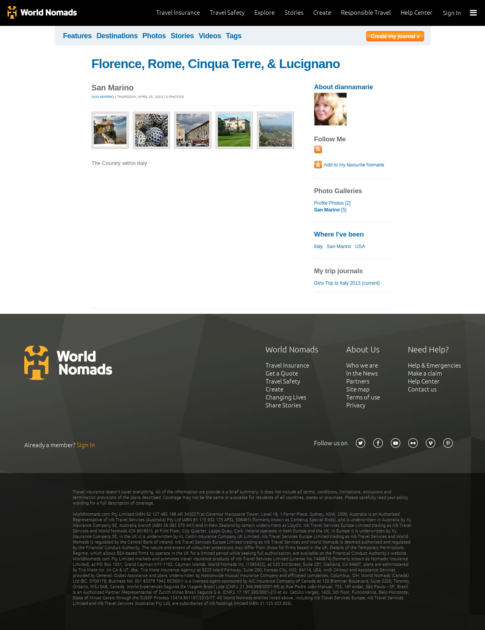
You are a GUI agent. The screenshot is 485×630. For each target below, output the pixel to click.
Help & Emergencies (434, 365)
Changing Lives (286, 397)
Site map (358, 389)
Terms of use (363, 397)
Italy (318, 246)
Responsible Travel (366, 12)
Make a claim (425, 373)
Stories (294, 12)
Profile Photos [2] (332, 203)
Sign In (452, 13)
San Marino (102, 97)
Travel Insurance (178, 12)
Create (322, 12)
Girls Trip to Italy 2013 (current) (347, 283)
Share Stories (283, 405)
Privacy (355, 405)
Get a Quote (282, 373)
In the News (362, 373)
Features (77, 36)
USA (360, 246)
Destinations (117, 36)
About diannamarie (343, 87)
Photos (154, 36)
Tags (233, 36)
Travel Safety (227, 12)
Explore (264, 12)
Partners (357, 381)
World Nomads (41, 13)
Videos (210, 36)
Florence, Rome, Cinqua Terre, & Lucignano (215, 64)
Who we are (362, 365)
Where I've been (339, 234)
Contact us (422, 389)
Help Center (417, 12)
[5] (330, 210)
